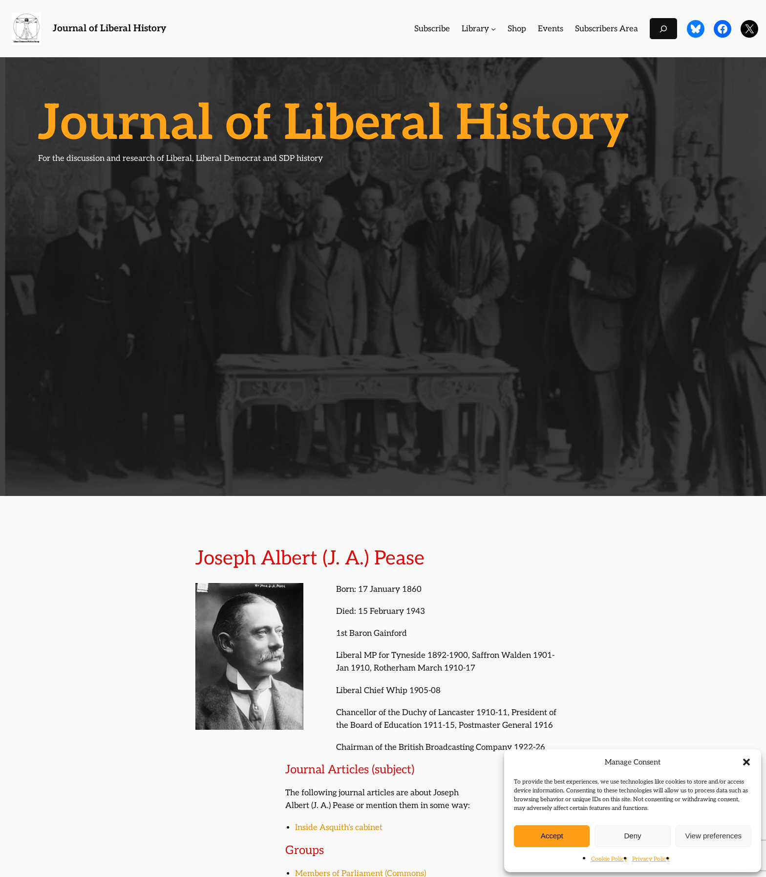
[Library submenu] (493, 28)
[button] (746, 762)
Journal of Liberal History (109, 28)
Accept (552, 836)
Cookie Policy (609, 859)
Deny (632, 836)
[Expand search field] (663, 28)
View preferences (713, 836)
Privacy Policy (651, 859)
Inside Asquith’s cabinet (339, 827)
